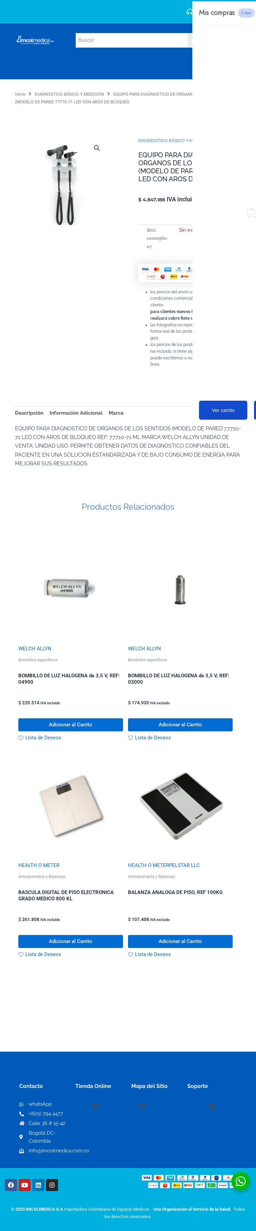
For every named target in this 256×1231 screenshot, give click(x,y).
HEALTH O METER (38, 866)
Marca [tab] (116, 413)
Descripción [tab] (29, 413)
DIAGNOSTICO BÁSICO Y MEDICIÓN (69, 94)
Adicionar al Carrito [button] (70, 725)
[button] (97, 148)
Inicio (20, 94)
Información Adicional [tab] (76, 413)
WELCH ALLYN (34, 649)
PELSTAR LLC (184, 866)
